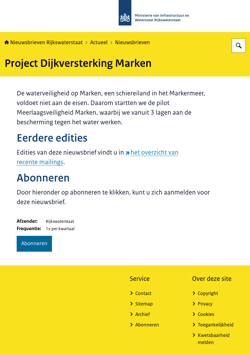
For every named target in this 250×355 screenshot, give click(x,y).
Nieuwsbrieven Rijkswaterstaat (44, 42)
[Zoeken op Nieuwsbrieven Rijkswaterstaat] (238, 45)
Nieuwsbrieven (132, 42)
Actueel (99, 42)
